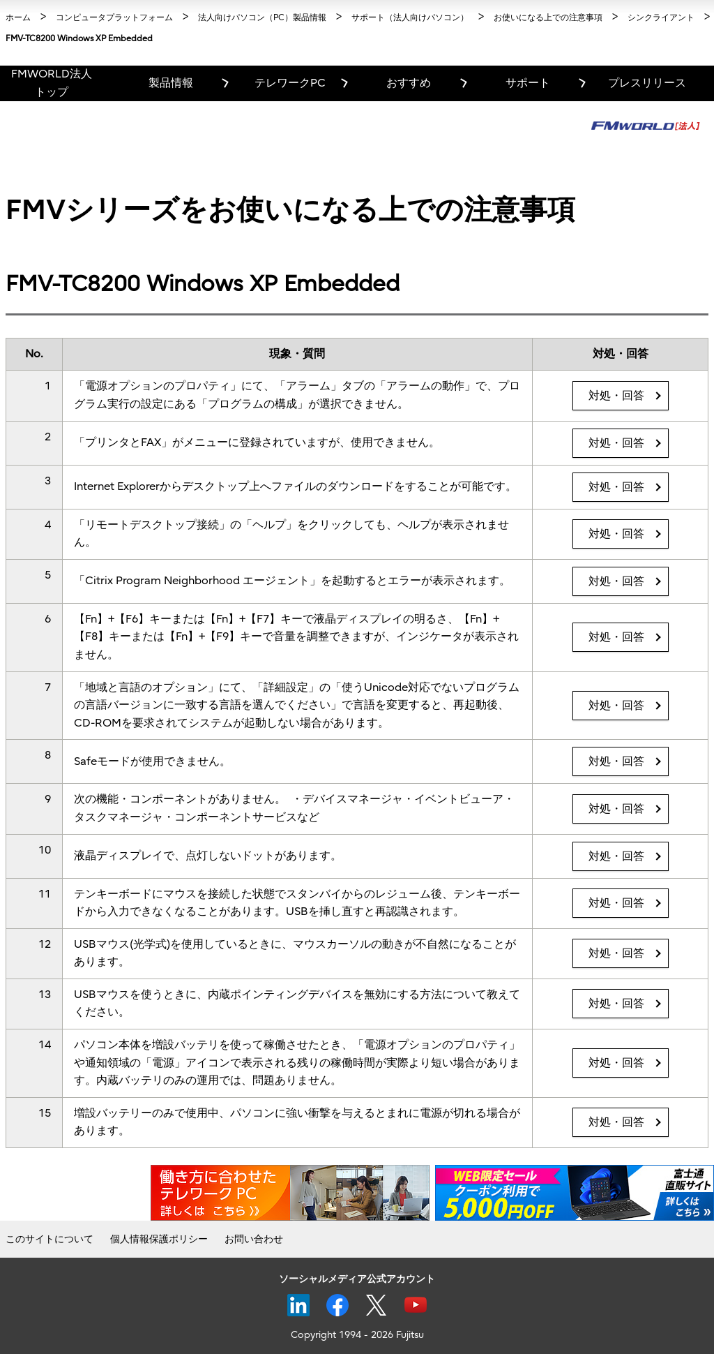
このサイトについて (49, 1239)
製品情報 (171, 83)
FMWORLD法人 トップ (51, 83)
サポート (528, 83)
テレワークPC (290, 83)
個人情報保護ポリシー (159, 1239)
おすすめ (408, 83)
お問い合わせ (254, 1239)
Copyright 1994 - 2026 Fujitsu (357, 1335)
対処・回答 (616, 395)
